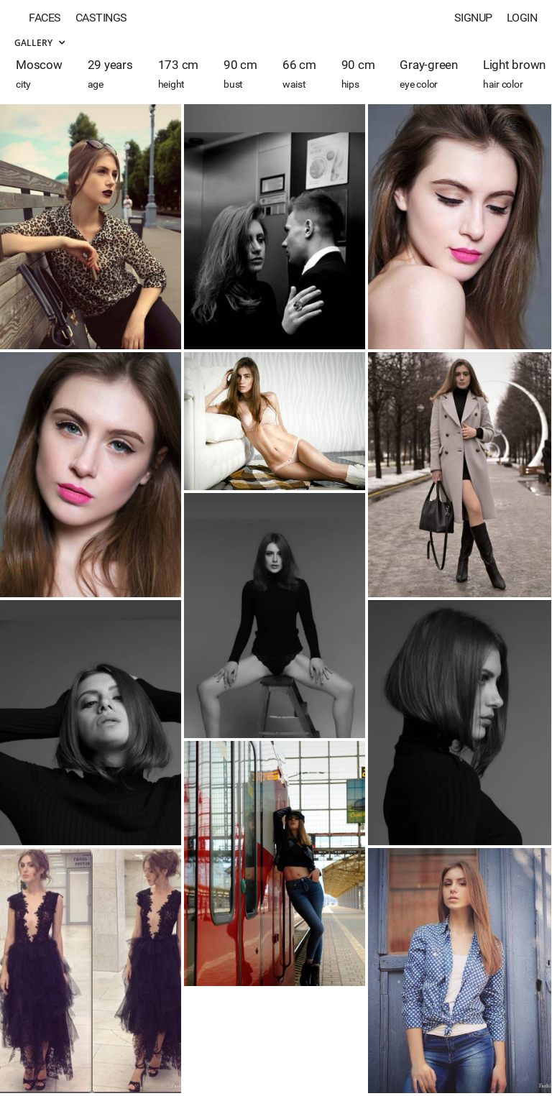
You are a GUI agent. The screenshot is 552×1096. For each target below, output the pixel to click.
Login (522, 17)
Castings (101, 17)
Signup (473, 17)
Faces (45, 17)
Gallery (39, 43)
